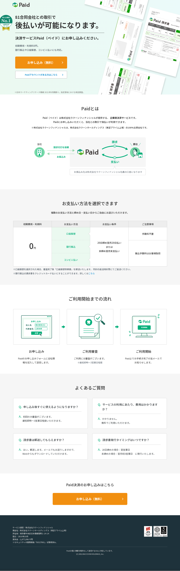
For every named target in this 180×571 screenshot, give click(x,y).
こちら (91, 273)
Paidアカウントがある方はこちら (41, 74)
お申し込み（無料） (41, 62)
